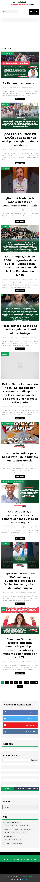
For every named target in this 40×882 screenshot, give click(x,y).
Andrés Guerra (10, 825)
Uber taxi (5, 168)
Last (19, 687)
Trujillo (5, 104)
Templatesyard (27, 876)
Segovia (5, 354)
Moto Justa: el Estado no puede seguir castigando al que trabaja (20, 329)
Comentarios (33, 789)
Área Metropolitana (13, 843)
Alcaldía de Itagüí (12, 822)
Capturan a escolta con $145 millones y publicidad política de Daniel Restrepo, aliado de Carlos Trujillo (20, 581)
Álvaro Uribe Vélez (12, 840)
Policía (5, 226)
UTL (3, 609)
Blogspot (26, 879)
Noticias (5, 543)
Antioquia (24, 825)
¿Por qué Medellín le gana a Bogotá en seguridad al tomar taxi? (20, 202)
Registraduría (7, 423)
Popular (20, 789)
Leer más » (20, 99)
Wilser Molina (10, 836)
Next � (34, 682)
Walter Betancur (19, 832)
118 (26, 682)
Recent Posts (7, 49)
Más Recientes (7, 789)
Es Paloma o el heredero (20, 83)
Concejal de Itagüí (23, 829)
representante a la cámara (12, 481)
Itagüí (6, 832)
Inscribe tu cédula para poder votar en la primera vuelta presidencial (20, 457)
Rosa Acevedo (7, 53)
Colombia (8, 829)
